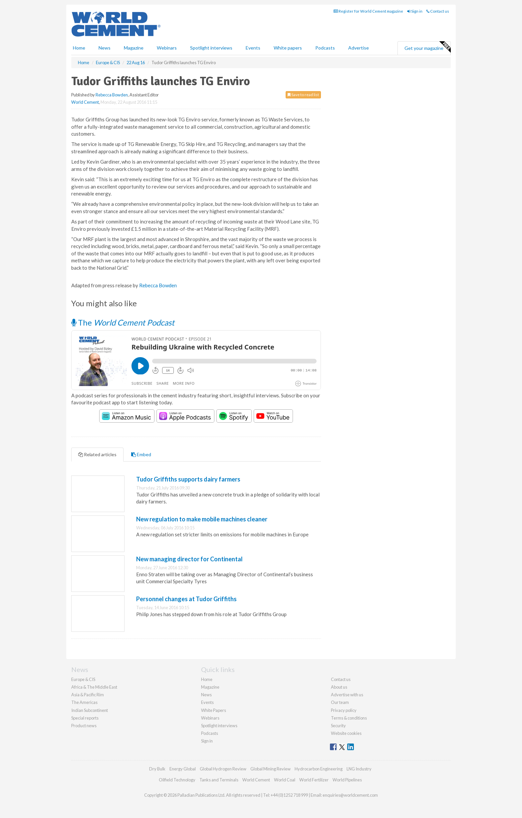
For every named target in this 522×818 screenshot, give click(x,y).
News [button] (105, 48)
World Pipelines (347, 779)
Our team (340, 702)
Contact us (437, 11)
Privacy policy (344, 710)
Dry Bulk (157, 768)
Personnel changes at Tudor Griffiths (186, 599)
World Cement (85, 102)
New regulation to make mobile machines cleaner (201, 519)
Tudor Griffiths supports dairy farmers (188, 479)
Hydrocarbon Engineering (319, 768)
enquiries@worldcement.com (350, 795)
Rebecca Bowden (112, 94)
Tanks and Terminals (218, 779)
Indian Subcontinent (89, 710)
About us (339, 687)
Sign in (414, 11)
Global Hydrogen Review (223, 768)
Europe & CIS (83, 679)
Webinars (167, 48)
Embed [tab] (141, 454)
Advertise (358, 48)
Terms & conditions (349, 718)
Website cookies (346, 733)
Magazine (133, 48)
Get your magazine (427, 47)
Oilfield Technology (177, 779)
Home (79, 48)
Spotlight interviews (211, 48)
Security (338, 725)
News (206, 694)
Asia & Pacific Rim (87, 694)
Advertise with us (347, 694)
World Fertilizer (314, 779)
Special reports (85, 718)
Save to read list (303, 94)
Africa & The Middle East (94, 687)
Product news (84, 725)
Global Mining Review (270, 768)
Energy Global (182, 768)
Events (253, 48)
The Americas (84, 702)
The (122, 322)
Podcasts (325, 48)
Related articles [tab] (97, 454)
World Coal (284, 779)
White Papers (213, 710)
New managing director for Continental (189, 559)
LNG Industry (359, 768)
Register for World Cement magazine (368, 11)
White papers (288, 48)
